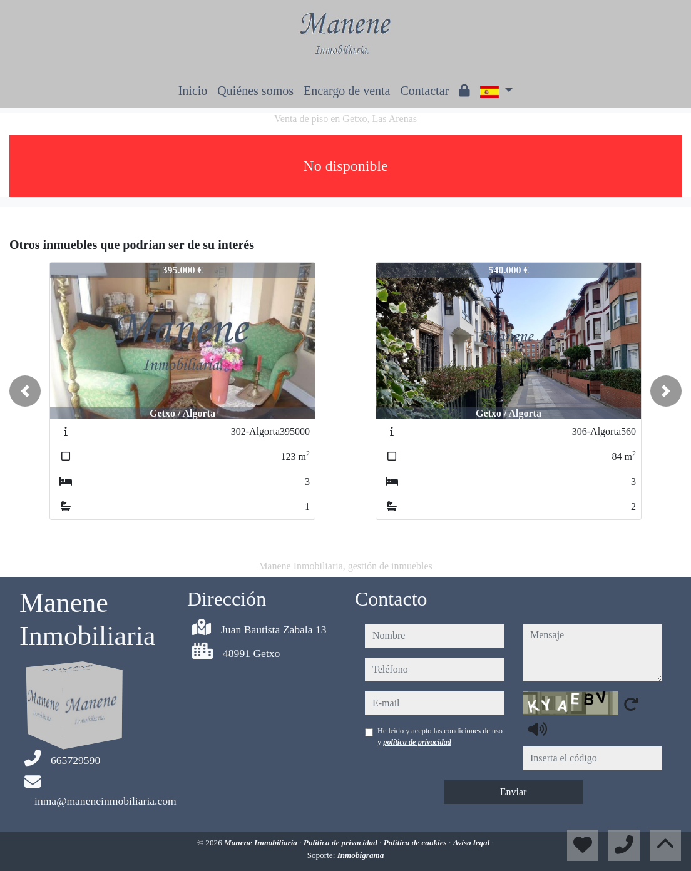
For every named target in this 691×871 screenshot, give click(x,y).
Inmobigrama (360, 855)
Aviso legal (472, 842)
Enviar (513, 792)
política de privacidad (417, 742)
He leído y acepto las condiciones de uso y (440, 736)
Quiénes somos (255, 91)
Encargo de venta (347, 91)
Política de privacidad (341, 842)
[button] (25, 391)
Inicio (193, 91)
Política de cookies (416, 842)
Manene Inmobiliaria (261, 842)
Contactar (424, 91)
